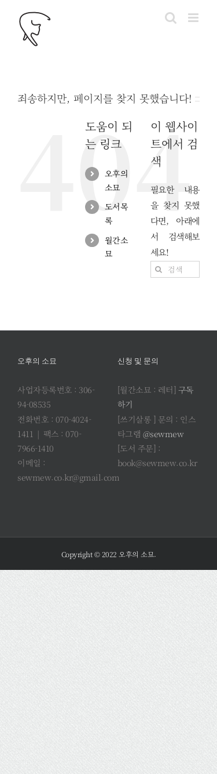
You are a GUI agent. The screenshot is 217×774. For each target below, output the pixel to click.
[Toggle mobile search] (170, 18)
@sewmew (163, 433)
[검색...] (175, 269)
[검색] (158, 269)
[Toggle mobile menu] (194, 18)
